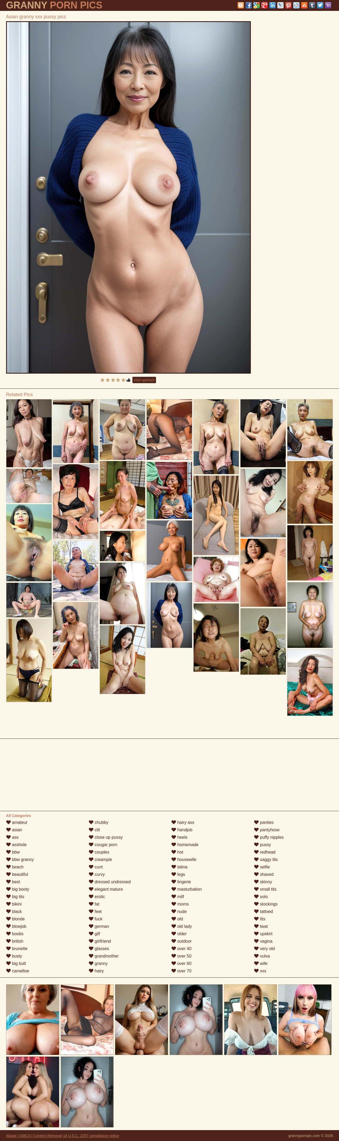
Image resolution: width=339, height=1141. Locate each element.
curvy (97, 874)
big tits (15, 896)
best (13, 882)
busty (14, 956)
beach (15, 867)
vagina (263, 941)
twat (261, 926)
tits (259, 919)
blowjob (16, 926)
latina (179, 867)
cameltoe (17, 971)
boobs (15, 934)
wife (260, 963)
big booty (17, 889)
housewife (184, 859)
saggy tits (266, 859)
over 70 (181, 971)
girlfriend (100, 941)
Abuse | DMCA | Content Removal (34, 1136)
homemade (185, 844)
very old (264, 948)
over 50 (181, 956)
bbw (13, 852)
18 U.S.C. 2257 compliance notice (91, 1136)
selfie (262, 867)
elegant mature (106, 889)
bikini (14, 904)
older (179, 934)
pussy (262, 844)
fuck (95, 919)
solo (261, 896)
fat (94, 904)
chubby (98, 822)
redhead (264, 852)
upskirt (263, 934)
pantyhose (266, 830)
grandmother (104, 956)
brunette (17, 948)
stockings (266, 904)
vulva (262, 956)
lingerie (181, 882)
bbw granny (20, 859)
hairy (96, 971)
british (14, 941)
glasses (99, 948)
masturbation (186, 889)
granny (98, 963)
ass (12, 837)
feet (95, 911)
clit (94, 830)
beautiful (17, 874)
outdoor (181, 941)
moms (180, 904)
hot (177, 852)
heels (179, 837)
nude (179, 911)
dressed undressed (110, 882)
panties (264, 822)
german (99, 926)
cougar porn (103, 844)
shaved (264, 874)
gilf (94, 934)
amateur (17, 822)
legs (178, 874)
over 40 (181, 948)
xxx (260, 971)
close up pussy (106, 837)
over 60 (181, 963)
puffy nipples (269, 837)
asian (14, 830)
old (177, 919)
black (14, 911)
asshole (16, 844)
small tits (265, 889)
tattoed (263, 911)
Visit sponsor (144, 380)
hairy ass (182, 822)
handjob (181, 830)
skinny (263, 882)
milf (177, 896)
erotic (97, 896)
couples (99, 852)
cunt (96, 867)
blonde (15, 919)
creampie (100, 859)
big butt (16, 963)
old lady (181, 926)
